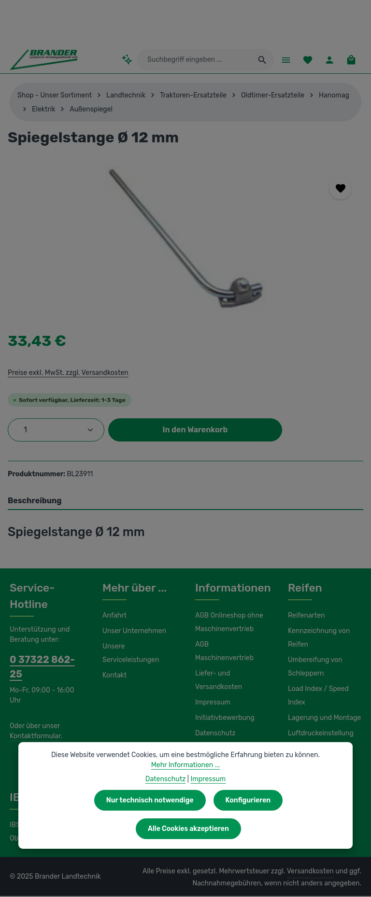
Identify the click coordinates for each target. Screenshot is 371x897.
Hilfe (202, 736)
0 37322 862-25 (43, 660)
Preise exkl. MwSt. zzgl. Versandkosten (67, 373)
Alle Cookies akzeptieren (285, 828)
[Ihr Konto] (328, 60)
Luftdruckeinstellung (318, 734)
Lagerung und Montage (323, 719)
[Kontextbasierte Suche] (133, 60)
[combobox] (196, 60)
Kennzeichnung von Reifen (317, 638)
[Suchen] (259, 60)
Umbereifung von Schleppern (314, 667)
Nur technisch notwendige (94, 828)
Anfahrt (113, 617)
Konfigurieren (191, 828)
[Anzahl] (56, 430)
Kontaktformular (33, 722)
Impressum (211, 690)
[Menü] (282, 60)
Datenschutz (214, 721)
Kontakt (113, 676)
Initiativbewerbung (222, 705)
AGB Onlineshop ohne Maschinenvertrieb (228, 623)
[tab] (185, 502)
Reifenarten (305, 617)
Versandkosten (312, 872)
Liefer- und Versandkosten (217, 667)
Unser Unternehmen (132, 632)
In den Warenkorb (195, 431)
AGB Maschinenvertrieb (231, 645)
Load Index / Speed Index (317, 696)
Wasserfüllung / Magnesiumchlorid (315, 756)
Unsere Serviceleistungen (129, 654)
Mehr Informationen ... (186, 793)
